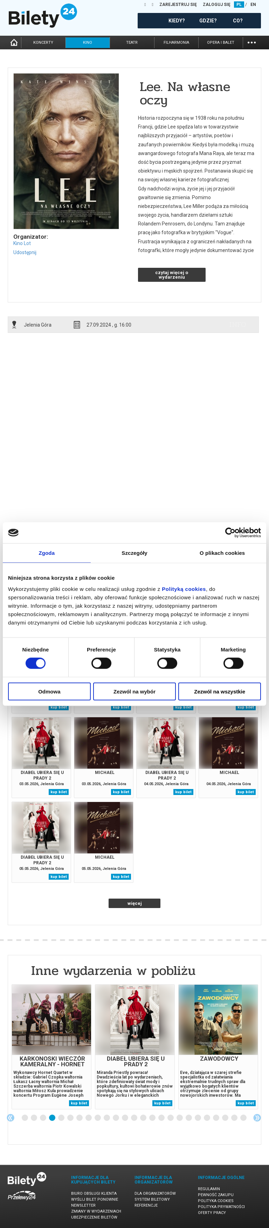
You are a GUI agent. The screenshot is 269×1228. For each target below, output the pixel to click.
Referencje (146, 1205)
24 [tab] (234, 1118)
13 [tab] (134, 1118)
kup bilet (58, 707)
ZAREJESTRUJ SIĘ (178, 4)
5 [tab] (61, 1118)
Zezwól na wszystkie (219, 691)
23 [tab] (225, 1118)
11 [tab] (116, 1118)
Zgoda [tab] (47, 553)
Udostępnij (24, 252)
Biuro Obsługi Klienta (94, 1193)
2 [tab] (34, 1118)
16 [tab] (161, 1118)
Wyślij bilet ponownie (94, 1199)
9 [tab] (98, 1118)
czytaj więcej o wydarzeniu (171, 275)
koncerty (43, 42)
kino (87, 42)
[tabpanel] (51, 1046)
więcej (134, 903)
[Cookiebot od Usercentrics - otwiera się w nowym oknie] (230, 533)
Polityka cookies (216, 1201)
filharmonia (176, 42)
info (237, 324)
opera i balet (220, 42)
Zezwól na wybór (134, 691)
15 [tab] (152, 1118)
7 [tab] (79, 1118)
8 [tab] (88, 1118)
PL (239, 4)
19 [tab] (189, 1118)
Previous (10, 1118)
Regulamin (209, 1189)
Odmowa (49, 691)
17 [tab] (170, 1118)
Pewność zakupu (216, 1195)
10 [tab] (107, 1118)
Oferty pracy (212, 1212)
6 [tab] (70, 1118)
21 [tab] (207, 1118)
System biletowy (152, 1199)
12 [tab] (125, 1118)
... (251, 41)
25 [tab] (243, 1118)
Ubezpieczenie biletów (94, 1217)
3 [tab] (43, 1118)
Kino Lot (22, 243)
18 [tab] (180, 1118)
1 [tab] (25, 1118)
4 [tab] (52, 1118)
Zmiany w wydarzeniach (96, 1211)
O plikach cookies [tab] (222, 553)
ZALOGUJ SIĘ (216, 4)
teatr (132, 42)
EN (253, 4)
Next (257, 1118)
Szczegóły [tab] (134, 553)
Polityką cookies (184, 589)
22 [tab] (216, 1118)
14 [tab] (143, 1118)
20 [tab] (198, 1118)
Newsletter (83, 1205)
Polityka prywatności (221, 1207)
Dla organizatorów (155, 1193)
